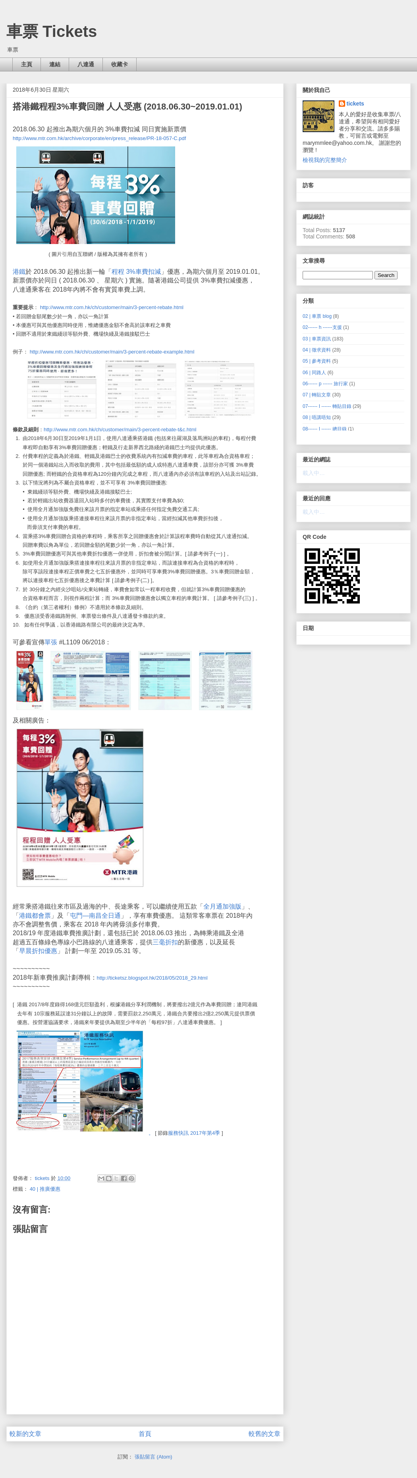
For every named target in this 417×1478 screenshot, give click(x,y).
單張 (50, 642)
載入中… (314, 473)
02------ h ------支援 (322, 327)
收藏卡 (119, 64)
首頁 (145, 1433)
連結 (54, 64)
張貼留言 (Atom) (153, 1457)
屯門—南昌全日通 (95, 915)
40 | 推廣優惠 (45, 1189)
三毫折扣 (165, 942)
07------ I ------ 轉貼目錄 (327, 406)
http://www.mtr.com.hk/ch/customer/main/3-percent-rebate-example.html (112, 352)
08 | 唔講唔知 (317, 417)
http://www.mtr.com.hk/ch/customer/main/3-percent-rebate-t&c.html (120, 429)
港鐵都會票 (35, 915)
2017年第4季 (205, 1133)
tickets (355, 103)
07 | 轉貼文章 (317, 395)
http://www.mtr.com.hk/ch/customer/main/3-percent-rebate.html (111, 307)
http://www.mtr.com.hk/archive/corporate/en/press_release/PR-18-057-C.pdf (99, 138)
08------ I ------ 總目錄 (325, 429)
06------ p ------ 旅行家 (325, 383)
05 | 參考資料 (317, 361)
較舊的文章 (264, 1433)
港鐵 (19, 271)
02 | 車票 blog (317, 316)
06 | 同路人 (314, 372)
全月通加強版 (222, 906)
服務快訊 (178, 1133)
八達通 (85, 64)
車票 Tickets (51, 31)
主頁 (26, 64)
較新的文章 (25, 1433)
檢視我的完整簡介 (325, 160)
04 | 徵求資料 (317, 350)
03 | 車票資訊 (317, 339)
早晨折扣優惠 (38, 951)
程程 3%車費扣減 (136, 271)
